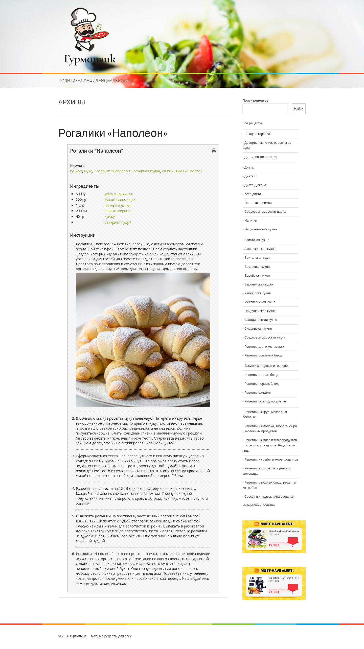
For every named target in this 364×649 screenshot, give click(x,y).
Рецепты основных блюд (263, 355)
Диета (249, 167)
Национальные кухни (260, 229)
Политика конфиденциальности (95, 80)
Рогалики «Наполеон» (112, 132)
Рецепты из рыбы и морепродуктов (271, 459)
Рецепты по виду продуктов (265, 401)
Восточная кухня (257, 267)
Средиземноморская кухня (264, 337)
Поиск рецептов (255, 100)
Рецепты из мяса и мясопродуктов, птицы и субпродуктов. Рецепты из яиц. (270, 445)
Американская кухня (260, 249)
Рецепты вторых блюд (261, 375)
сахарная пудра (146, 171)
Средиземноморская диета (265, 211)
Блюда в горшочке (258, 134)
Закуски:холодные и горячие (266, 366)
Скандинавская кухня (260, 320)
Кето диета (252, 194)
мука (88, 171)
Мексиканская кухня (259, 302)
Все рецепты (252, 123)
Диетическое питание (260, 157)
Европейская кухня (259, 284)
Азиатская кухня (256, 240)
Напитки (250, 220)
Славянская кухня (258, 328)
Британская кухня (257, 257)
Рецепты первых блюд (261, 384)
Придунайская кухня (260, 311)
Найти (298, 108)
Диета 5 (250, 176)
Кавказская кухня (257, 293)
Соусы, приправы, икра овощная (269, 496)
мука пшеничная (119, 193)
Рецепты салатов (257, 392)
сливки (168, 171)
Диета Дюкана (255, 185)
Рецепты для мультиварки (264, 346)
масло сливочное (120, 199)
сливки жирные (118, 210)
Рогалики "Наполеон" (112, 171)
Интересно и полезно (258, 505)
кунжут (76, 171)
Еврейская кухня (257, 275)
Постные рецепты (258, 203)
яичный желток (189, 171)
